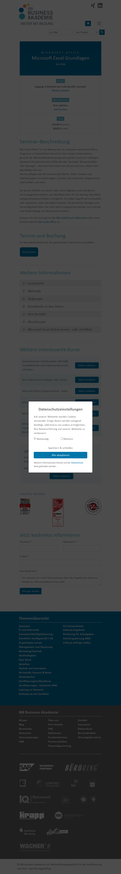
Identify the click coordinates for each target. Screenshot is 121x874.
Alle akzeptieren (61, 455)
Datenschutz (77, 462)
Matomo (66, 439)
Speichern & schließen (60, 448)
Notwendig (41, 439)
